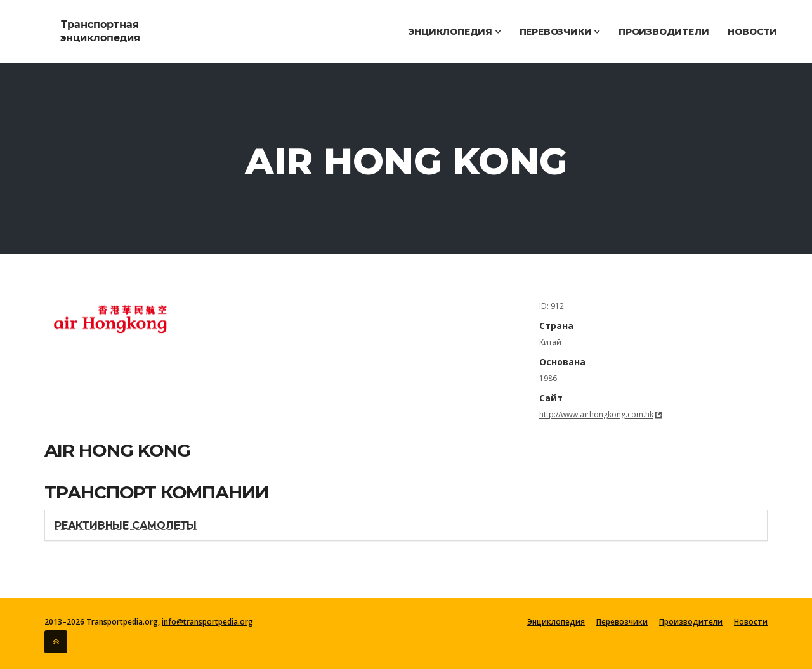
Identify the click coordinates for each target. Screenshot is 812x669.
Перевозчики (559, 31)
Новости (752, 31)
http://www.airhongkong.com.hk (596, 414)
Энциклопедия (454, 31)
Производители (664, 31)
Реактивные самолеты (126, 525)
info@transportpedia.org (207, 621)
